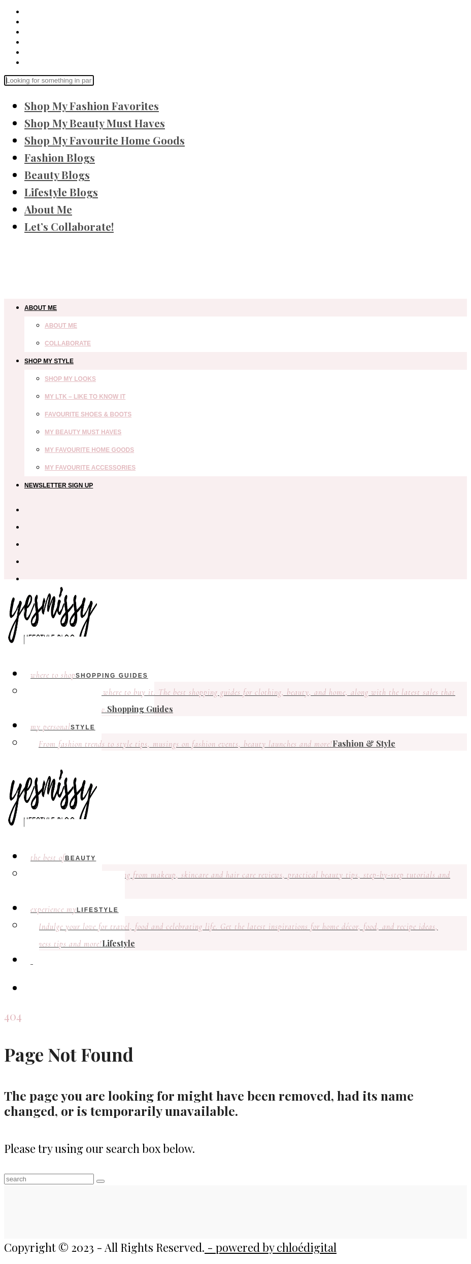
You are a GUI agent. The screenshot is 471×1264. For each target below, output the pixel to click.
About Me (48, 209)
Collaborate (68, 343)
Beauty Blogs (57, 174)
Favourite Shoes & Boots (88, 414)
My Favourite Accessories (90, 467)
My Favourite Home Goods (89, 449)
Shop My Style (49, 361)
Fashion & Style (217, 743)
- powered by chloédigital (271, 1247)
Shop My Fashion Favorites (91, 105)
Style (62, 727)
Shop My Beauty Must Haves (94, 123)
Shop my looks (70, 378)
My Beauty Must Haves (83, 432)
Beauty (63, 858)
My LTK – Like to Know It (85, 396)
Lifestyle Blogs (61, 192)
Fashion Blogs (59, 157)
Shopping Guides (89, 675)
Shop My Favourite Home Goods (104, 140)
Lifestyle (231, 935)
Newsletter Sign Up (58, 485)
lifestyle (74, 909)
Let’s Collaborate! (69, 226)
